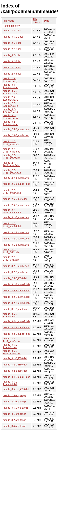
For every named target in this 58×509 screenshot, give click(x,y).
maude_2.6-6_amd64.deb (16, 184)
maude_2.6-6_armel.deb (16, 129)
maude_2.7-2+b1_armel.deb (11, 150)
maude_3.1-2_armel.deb (16, 217)
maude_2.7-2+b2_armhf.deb (11, 164)
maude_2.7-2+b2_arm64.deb (12, 191)
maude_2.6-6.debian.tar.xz (10, 98)
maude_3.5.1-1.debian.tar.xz (10, 92)
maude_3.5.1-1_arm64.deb (10, 346)
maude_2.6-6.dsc (12, 73)
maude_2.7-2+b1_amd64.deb (12, 211)
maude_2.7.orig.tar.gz (14, 401)
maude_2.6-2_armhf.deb (16, 177)
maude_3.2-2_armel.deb (16, 232)
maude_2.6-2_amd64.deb (16, 290)
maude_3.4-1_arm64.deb (16, 321)
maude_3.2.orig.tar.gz (14, 420)
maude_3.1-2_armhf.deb (16, 244)
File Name (8, 20)
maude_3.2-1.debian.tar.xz (10, 110)
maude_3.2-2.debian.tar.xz (10, 123)
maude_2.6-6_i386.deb (15, 199)
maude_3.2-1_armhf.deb (16, 266)
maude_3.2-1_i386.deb (15, 364)
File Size (35, 20)
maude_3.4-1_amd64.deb (16, 377)
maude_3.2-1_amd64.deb (16, 334)
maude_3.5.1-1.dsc (13, 36)
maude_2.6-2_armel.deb (16, 205)
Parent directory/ (11, 26)
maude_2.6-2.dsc (12, 43)
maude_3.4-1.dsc (12, 30)
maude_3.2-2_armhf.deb (16, 272)
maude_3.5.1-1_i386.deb (16, 389)
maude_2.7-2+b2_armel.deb (11, 142)
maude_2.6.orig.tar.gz (14, 395)
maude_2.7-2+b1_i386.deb (11, 251)
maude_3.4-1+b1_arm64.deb (12, 340)
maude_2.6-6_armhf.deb (16, 135)
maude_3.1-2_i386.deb (15, 358)
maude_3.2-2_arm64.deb (16, 303)
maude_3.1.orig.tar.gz (14, 414)
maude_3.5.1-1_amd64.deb (10, 383)
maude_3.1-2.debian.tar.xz (10, 116)
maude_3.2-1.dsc (12, 55)
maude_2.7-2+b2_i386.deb (11, 258)
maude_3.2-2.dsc (12, 61)
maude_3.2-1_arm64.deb (16, 297)
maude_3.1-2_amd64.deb (16, 309)
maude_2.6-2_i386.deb (15, 278)
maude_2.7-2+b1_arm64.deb (12, 171)
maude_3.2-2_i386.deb (15, 371)
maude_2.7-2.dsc (12, 49)
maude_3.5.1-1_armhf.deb (10, 315)
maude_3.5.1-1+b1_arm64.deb (12, 352)
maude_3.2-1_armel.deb (16, 238)
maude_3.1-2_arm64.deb (16, 284)
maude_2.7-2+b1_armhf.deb (11, 156)
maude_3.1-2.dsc (12, 67)
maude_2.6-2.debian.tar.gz (10, 79)
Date (46, 20)
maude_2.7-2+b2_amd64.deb (12, 224)
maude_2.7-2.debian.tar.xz (10, 104)
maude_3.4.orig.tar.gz (14, 426)
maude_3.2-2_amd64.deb (16, 327)
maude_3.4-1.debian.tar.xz (10, 86)
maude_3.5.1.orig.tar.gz (15, 407)
